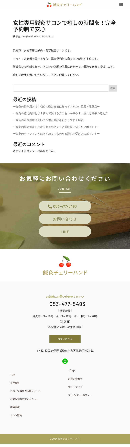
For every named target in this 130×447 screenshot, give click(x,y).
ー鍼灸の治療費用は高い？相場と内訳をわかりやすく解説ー (49, 120)
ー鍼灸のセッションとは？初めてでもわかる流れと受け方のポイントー (56, 134)
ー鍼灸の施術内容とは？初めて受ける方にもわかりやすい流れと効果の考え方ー (62, 113)
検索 (112, 88)
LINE (65, 234)
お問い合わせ (65, 220)
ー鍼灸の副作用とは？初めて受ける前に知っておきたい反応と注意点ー (56, 106)
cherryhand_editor (30, 37)
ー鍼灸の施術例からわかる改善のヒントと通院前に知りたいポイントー (56, 127)
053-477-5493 (65, 206)
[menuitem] (35, 378)
